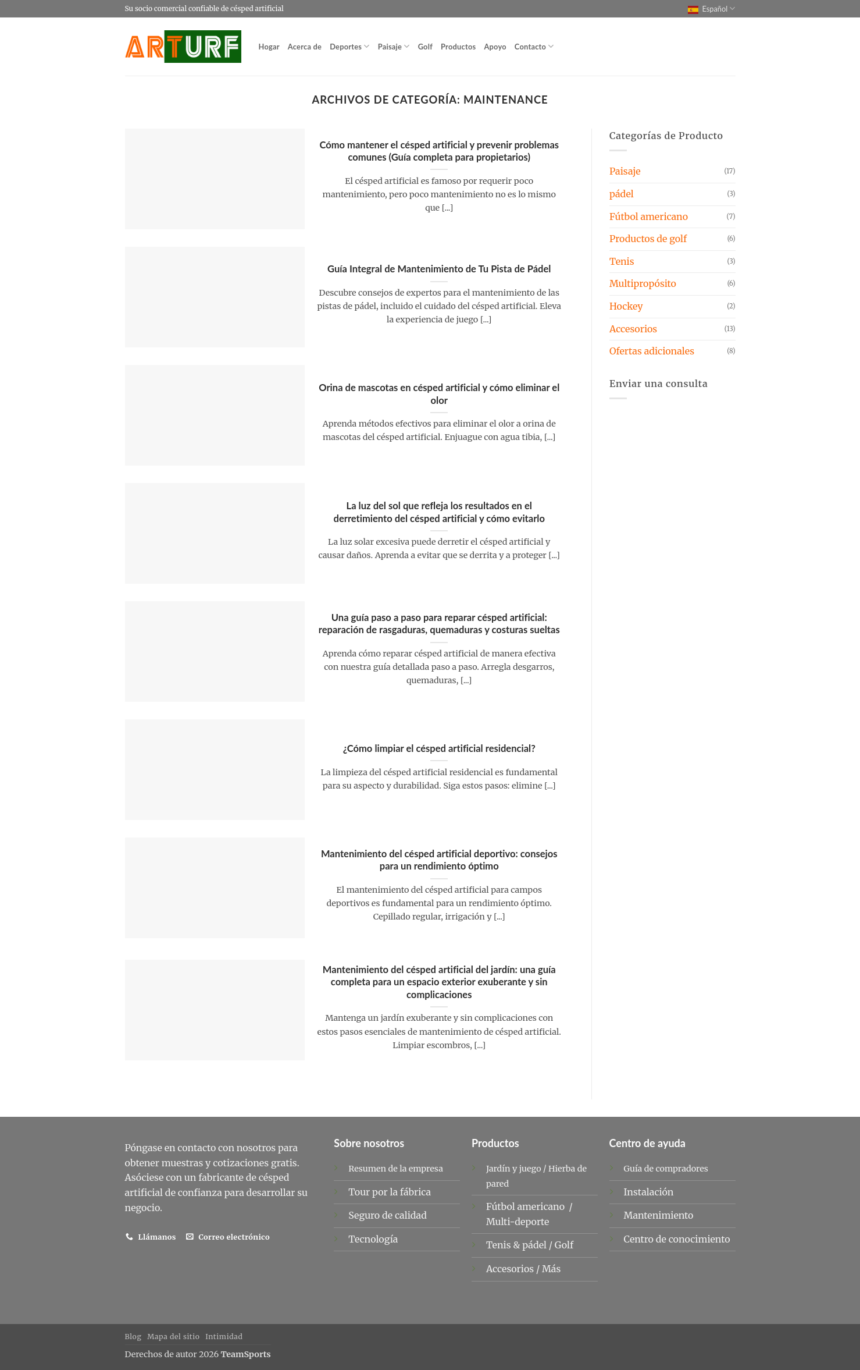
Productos (458, 46)
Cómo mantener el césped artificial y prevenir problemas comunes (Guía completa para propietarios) (439, 151)
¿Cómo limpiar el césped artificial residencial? (439, 748)
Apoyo (495, 46)
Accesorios (633, 329)
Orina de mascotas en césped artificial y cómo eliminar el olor (439, 394)
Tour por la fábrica (389, 1192)
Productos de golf (648, 238)
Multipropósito (642, 283)
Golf (425, 46)
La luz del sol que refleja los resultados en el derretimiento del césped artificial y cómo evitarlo (439, 512)
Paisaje (394, 46)
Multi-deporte (518, 1221)
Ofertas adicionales (651, 351)
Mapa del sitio (173, 1336)
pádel (621, 194)
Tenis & (504, 1245)
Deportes (350, 46)
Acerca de (305, 46)
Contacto (534, 46)
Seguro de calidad (387, 1215)
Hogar (269, 46)
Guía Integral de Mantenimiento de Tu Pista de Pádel (439, 269)
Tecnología (373, 1239)
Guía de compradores (666, 1168)
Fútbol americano (648, 216)
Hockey (626, 306)
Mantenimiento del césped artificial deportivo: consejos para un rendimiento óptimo (439, 860)
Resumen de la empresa (395, 1168)
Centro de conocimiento (677, 1239)
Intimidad (223, 1336)
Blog (133, 1336)
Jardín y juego (513, 1168)
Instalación (649, 1192)
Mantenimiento (659, 1215)
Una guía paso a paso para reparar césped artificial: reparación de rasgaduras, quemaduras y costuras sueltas (439, 624)
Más (551, 1269)
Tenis (621, 261)
